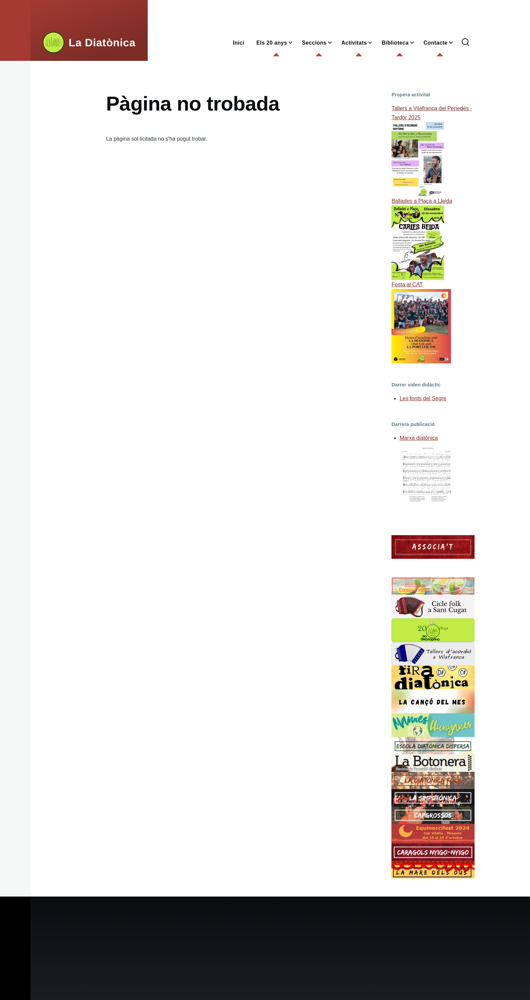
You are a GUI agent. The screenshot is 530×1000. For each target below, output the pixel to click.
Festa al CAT (407, 284)
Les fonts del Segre (423, 398)
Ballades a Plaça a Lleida (421, 201)
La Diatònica (102, 43)
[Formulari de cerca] (465, 42)
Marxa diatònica (419, 438)
